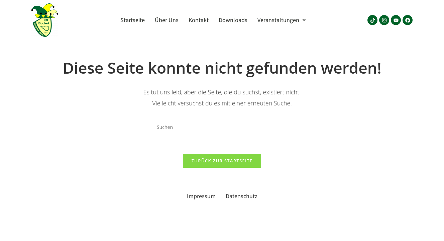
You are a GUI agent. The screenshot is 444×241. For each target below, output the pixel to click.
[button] (281, 20)
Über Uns (167, 20)
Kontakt (199, 20)
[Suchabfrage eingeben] (222, 127)
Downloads (233, 20)
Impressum (201, 196)
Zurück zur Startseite (222, 161)
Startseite (132, 20)
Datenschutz (241, 196)
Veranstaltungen (281, 20)
